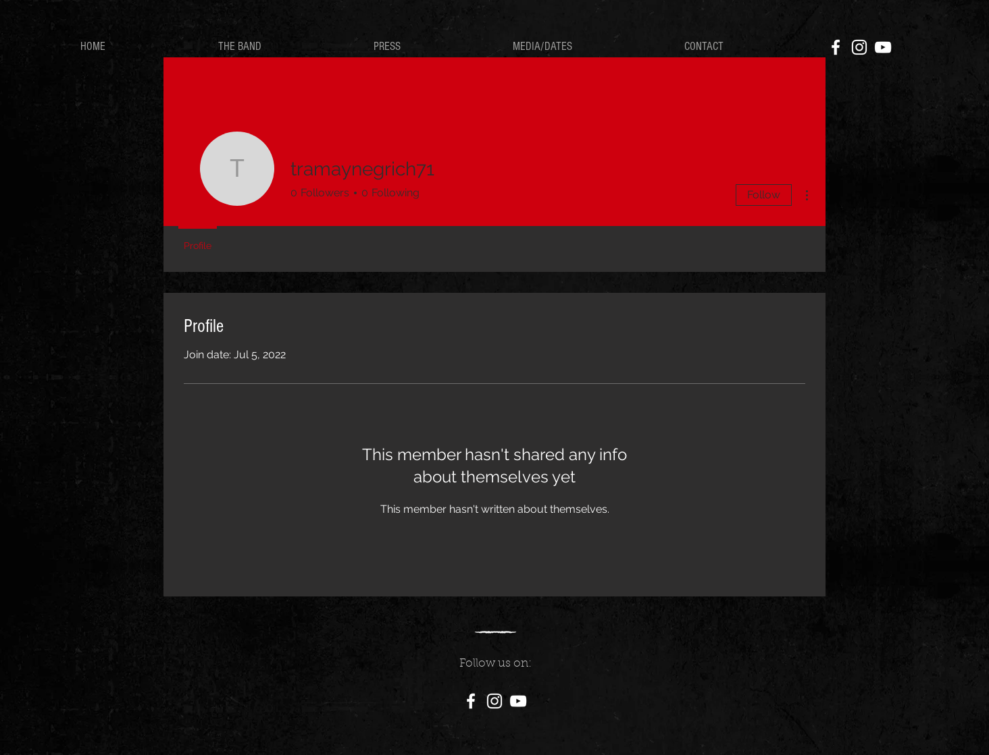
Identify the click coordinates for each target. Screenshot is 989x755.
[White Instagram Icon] (859, 47)
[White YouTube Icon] (883, 47)
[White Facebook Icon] (836, 47)
